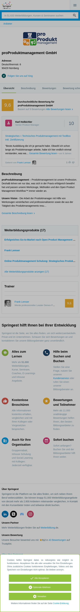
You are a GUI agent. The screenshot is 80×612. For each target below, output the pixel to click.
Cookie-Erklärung (61, 603)
